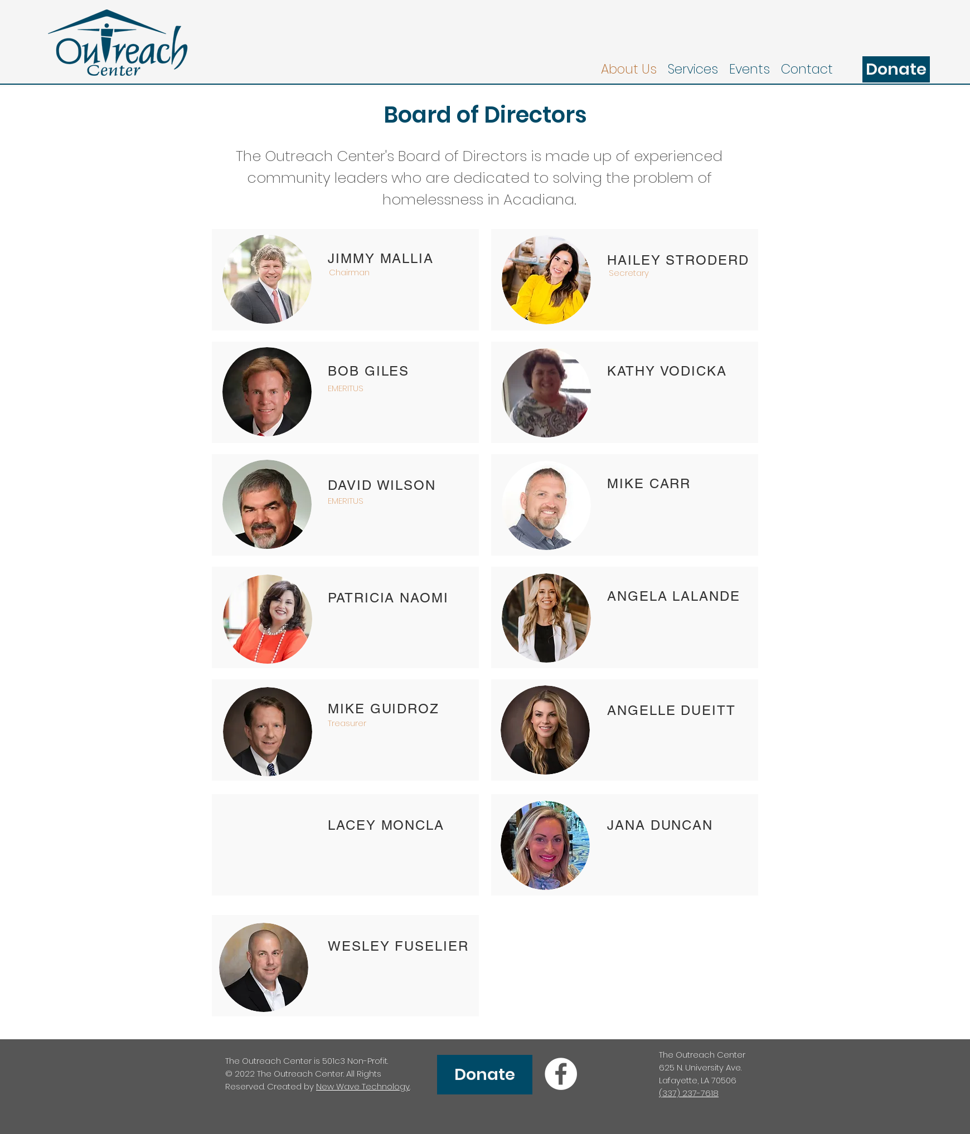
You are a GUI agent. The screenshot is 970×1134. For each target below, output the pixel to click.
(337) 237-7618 (689, 1093)
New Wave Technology (363, 1086)
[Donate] (896, 69)
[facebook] (561, 1074)
